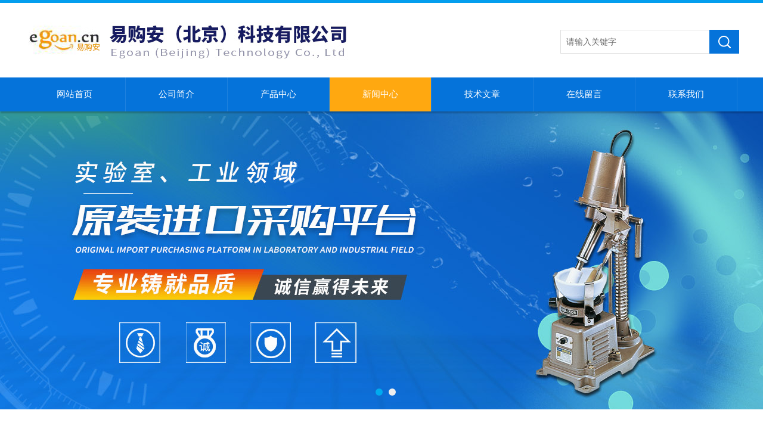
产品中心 (278, 94)
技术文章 (482, 94)
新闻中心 (380, 94)
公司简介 (176, 94)
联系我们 (686, 94)
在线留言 (584, 94)
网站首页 (74, 94)
